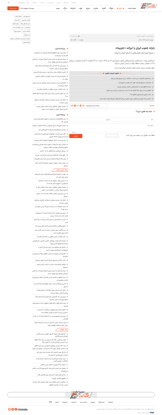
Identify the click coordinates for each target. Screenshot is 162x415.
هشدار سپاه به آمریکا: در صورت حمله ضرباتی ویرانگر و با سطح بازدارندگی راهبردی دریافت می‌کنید (50, 146)
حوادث (138, 36)
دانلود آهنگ (16, 24)
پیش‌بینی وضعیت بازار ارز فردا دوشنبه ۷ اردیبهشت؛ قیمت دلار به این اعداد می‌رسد (51, 214)
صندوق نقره (26, 16)
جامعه (120, 8)
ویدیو (58, 8)
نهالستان (27, 27)
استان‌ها (73, 8)
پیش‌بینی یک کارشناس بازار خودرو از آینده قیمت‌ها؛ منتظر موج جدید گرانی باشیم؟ (51, 67)
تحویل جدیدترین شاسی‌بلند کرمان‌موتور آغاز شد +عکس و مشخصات (50, 369)
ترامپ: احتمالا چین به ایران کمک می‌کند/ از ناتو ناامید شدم (51, 221)
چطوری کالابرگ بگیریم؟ (59, 378)
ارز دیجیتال (27, 35)
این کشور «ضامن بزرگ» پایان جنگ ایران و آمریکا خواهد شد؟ (50, 94)
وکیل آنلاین (18, 16)
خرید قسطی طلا (25, 24)
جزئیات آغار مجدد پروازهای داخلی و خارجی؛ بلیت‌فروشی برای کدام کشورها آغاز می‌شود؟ (50, 242)
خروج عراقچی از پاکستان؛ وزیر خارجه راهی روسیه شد (50, 226)
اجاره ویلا (17, 20)
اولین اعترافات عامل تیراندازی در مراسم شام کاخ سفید (49, 72)
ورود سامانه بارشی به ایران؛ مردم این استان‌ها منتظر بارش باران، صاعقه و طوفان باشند (51, 324)
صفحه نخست (132, 8)
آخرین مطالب (60, 170)
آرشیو (27, 2)
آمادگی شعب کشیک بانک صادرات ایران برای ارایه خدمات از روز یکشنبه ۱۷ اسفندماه (52, 353)
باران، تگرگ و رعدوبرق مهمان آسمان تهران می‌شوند (50, 260)
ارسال (76, 136)
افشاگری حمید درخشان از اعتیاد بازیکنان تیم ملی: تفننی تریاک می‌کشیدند (50, 84)
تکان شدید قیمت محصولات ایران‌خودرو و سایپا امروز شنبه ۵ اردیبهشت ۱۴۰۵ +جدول (51, 135)
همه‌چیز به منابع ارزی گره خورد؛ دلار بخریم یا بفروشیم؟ (135, 82)
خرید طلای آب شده (18, 27)
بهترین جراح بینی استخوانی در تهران (20, 39)
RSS (50, 402)
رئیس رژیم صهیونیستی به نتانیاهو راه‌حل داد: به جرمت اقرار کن (50, 317)
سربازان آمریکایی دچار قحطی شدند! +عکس (53, 151)
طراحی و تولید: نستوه (146, 413)
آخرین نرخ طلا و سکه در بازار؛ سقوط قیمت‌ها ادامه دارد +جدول (50, 285)
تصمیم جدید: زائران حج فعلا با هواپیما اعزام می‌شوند (50, 140)
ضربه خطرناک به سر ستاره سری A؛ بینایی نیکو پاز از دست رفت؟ (51, 208)
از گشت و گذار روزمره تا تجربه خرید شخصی (53, 364)
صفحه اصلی (150, 36)
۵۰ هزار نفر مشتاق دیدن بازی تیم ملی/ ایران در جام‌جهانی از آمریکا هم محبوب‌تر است (53, 248)
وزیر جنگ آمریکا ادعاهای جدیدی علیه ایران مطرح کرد (50, 159)
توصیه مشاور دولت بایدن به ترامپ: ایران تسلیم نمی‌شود (52, 265)
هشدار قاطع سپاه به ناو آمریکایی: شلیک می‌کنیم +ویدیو (134, 87)
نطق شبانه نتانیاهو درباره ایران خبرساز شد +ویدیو (50, 155)
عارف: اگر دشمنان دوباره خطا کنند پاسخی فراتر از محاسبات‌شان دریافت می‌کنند (52, 291)
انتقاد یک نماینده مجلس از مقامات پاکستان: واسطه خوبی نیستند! (51, 201)
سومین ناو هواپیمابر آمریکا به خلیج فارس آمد (52, 129)
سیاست (95, 8)
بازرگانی (62, 329)
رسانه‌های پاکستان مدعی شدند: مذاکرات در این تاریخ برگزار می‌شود (131, 78)
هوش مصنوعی (26, 20)
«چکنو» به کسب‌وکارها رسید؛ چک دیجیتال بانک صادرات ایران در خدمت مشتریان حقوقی (50, 383)
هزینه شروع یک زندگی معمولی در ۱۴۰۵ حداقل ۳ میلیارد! (49, 125)
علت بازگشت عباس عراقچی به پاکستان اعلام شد (51, 89)
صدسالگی (66, 2)
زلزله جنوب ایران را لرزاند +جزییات (135, 48)
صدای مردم (50, 2)
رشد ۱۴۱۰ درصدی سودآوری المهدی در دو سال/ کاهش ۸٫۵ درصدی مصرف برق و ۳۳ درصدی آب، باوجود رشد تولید (50, 347)
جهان (80, 8)
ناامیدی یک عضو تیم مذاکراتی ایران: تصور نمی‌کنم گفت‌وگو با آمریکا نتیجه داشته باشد (125, 98)
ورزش (88, 8)
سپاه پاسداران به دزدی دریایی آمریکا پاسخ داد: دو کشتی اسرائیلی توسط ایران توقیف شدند (50, 60)
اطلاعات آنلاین (149, 5)
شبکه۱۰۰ (74, 2)
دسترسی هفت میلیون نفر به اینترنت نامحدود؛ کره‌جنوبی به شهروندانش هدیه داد (53, 182)
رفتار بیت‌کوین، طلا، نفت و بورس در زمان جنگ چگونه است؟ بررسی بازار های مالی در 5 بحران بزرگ (51, 340)
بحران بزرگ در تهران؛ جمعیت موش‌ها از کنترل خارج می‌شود (51, 164)
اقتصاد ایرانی (26, 31)
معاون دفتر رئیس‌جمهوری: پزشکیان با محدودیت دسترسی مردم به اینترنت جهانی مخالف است (52, 311)
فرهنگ (111, 8)
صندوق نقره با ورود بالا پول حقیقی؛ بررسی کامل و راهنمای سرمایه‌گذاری (52, 335)
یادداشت (42, 2)
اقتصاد (104, 8)
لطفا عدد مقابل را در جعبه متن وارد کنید (140, 135)
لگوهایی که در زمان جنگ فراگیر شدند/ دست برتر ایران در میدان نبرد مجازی (128, 90)
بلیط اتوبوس (26, 42)
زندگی (65, 8)
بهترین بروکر (17, 31)
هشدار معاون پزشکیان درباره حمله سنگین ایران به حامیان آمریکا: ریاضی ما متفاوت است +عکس (52, 107)
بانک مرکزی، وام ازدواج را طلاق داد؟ (140, 94)
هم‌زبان (58, 2)
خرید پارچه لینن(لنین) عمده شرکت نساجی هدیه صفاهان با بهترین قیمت (52, 359)
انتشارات (34, 2)
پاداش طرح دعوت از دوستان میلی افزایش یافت (51, 375)
